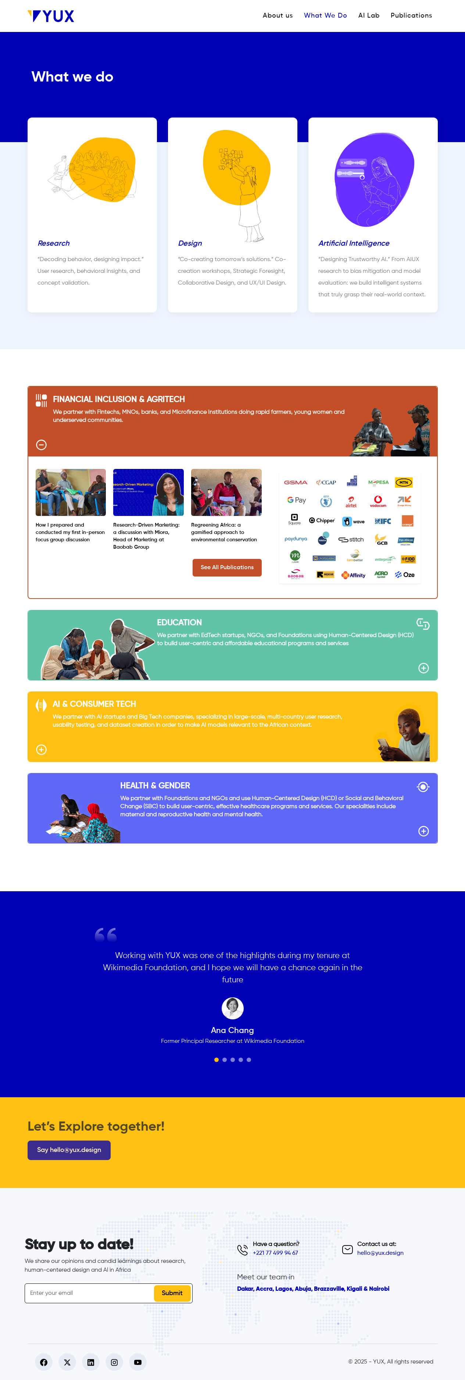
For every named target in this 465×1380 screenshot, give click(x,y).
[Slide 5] (249, 1060)
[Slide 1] (216, 1060)
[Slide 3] (232, 1060)
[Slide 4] (241, 1060)
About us (278, 15)
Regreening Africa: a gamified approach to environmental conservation (224, 532)
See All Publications (227, 568)
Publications (411, 15)
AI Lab (369, 15)
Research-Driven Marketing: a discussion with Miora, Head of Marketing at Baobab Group (146, 536)
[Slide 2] (224, 1060)
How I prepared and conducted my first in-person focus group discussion (70, 532)
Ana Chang (232, 1031)
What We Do (325, 15)
